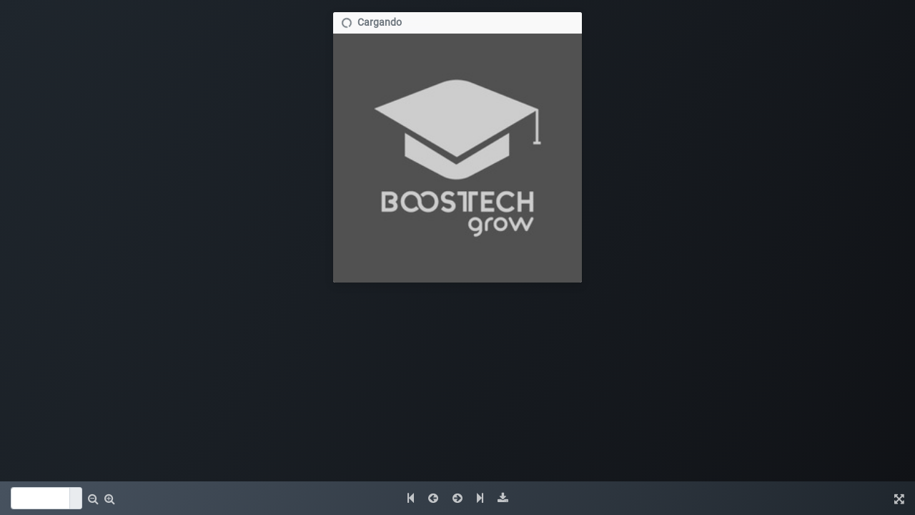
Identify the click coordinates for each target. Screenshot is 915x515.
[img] (503, 498)
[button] (93, 498)
